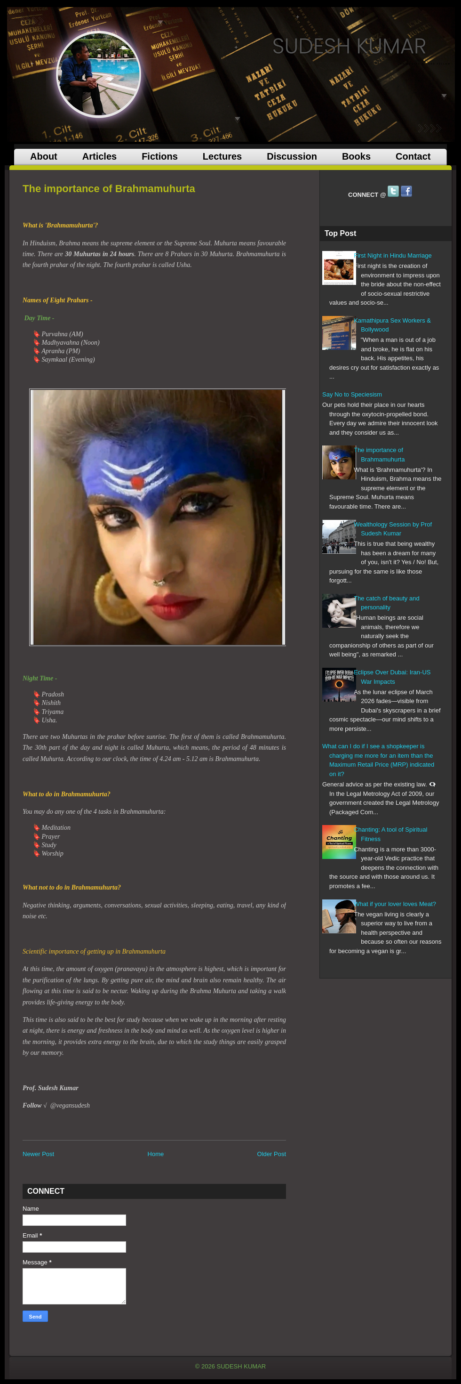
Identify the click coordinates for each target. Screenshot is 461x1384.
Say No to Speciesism (352, 394)
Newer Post (38, 1153)
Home (156, 1153)
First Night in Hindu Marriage (392, 255)
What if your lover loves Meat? (395, 903)
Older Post (271, 1153)
